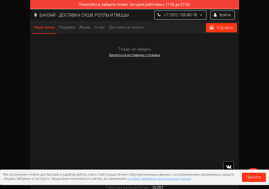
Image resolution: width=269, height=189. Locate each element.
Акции (84, 27)
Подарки (67, 27)
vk (228, 166)
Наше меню (44, 27)
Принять (254, 177)
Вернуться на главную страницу (134, 55)
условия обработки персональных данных (159, 179)
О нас (100, 27)
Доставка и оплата (126, 27)
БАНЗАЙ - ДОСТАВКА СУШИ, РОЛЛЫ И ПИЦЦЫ (81, 15)
